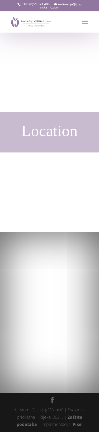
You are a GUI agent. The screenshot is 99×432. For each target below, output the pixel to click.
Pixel (78, 424)
